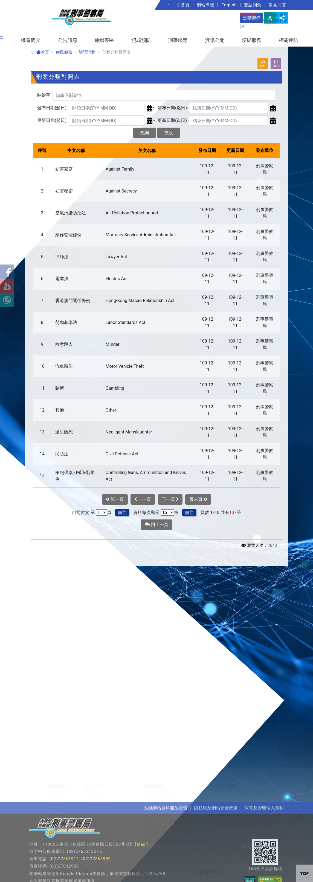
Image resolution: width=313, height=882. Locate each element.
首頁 (42, 52)
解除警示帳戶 (275, 14)
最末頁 (198, 499)
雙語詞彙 (253, 4)
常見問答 (277, 4)
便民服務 (252, 40)
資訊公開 (215, 40)
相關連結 (288, 40)
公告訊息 (67, 40)
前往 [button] (122, 512)
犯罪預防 (141, 40)
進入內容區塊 (13, 3)
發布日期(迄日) (172, 107)
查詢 (144, 132)
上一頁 (143, 499)
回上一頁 (156, 524)
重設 (168, 132)
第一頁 (115, 499)
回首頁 (183, 4)
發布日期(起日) (51, 107)
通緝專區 (104, 40)
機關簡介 (30, 40)
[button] (304, 873)
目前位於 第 (83, 512)
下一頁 (170, 499)
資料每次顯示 (146, 512)
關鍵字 (43, 95)
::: (170, 4)
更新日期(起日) (51, 120)
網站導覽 (205, 4)
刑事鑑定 (178, 40)
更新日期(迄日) (172, 120)
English (229, 4)
